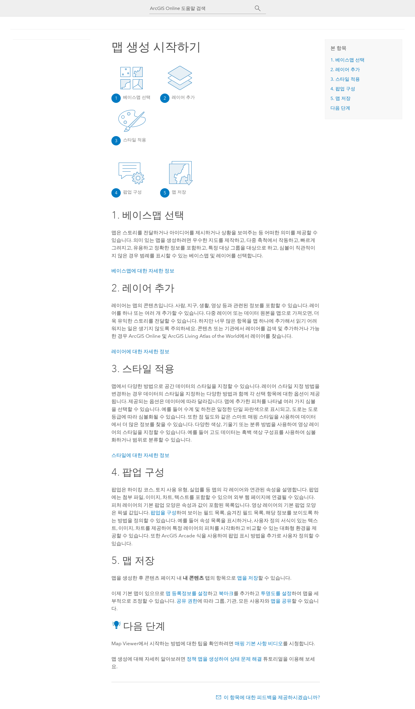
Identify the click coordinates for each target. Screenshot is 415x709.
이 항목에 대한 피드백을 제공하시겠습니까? (272, 697)
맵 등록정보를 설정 (187, 593)
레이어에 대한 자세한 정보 (140, 351)
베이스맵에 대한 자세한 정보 (142, 271)
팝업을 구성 (163, 513)
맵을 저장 (247, 578)
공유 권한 (186, 601)
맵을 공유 (281, 601)
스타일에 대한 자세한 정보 (140, 455)
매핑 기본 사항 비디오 (259, 643)
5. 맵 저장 (340, 98)
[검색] (257, 8)
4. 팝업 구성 (342, 89)
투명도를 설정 (276, 593)
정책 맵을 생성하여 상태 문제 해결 (224, 659)
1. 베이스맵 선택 (347, 60)
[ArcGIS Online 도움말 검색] (202, 8)
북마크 (226, 593)
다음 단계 (340, 108)
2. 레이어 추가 (345, 69)
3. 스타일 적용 (345, 79)
